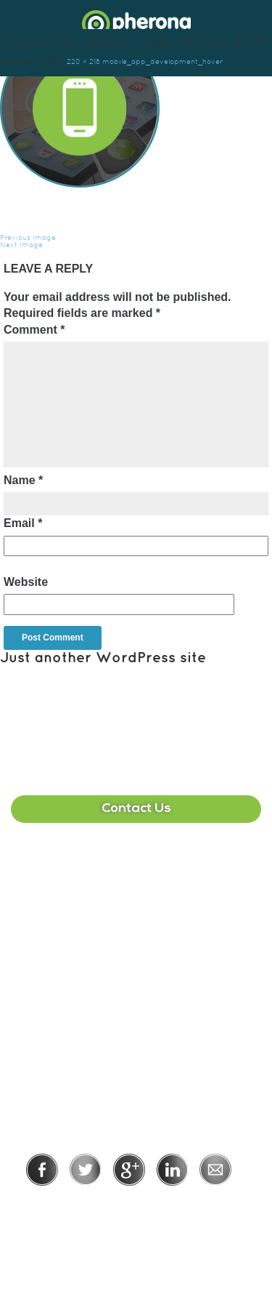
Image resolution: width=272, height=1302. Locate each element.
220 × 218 (83, 61)
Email (23, 523)
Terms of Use (186, 1205)
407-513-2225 (136, 880)
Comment (34, 330)
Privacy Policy (89, 1205)
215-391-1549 (136, 1019)
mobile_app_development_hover (162, 61)
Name (23, 480)
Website (26, 582)
